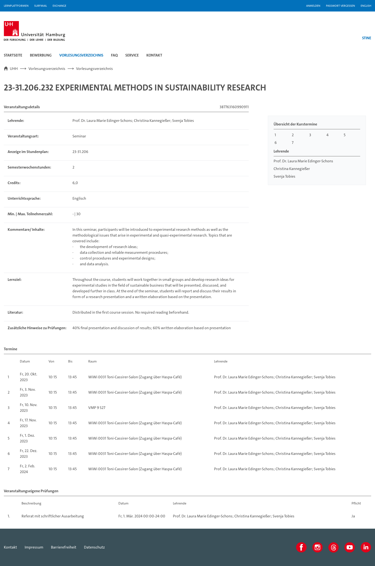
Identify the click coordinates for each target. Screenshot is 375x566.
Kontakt (154, 55)
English (366, 6)
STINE (366, 37)
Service (132, 55)
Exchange (59, 6)
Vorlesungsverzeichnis (81, 55)
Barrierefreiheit (63, 547)
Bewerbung (41, 55)
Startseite (13, 55)
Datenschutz (94, 547)
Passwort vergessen (340, 6)
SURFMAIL (40, 6)
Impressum (34, 547)
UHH (14, 68)
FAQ (114, 55)
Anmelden (313, 6)
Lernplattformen (16, 6)
